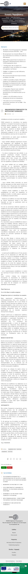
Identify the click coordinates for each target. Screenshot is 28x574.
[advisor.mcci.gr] (20, 459)
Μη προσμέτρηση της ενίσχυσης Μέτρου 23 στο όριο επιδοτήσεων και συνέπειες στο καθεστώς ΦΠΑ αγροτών (15, 55)
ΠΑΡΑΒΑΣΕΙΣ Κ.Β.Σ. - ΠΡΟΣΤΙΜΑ (14, 449)
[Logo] (14, 517)
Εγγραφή (14, 555)
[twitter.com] (7, 459)
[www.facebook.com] (10, 459)
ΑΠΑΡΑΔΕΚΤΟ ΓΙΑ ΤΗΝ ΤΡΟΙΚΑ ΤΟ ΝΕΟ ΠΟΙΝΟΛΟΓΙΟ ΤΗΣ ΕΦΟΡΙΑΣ (12, 494)
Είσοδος (14, 552)
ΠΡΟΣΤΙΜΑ (10, 451)
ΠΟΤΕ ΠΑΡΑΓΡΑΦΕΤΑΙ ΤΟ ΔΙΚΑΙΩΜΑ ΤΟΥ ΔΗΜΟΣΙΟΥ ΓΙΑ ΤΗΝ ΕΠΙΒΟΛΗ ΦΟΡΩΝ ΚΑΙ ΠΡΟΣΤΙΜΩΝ (13, 489)
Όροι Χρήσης (19, 561)
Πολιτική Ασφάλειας (10, 561)
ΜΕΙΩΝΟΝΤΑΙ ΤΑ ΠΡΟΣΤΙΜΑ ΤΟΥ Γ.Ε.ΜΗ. (13, 484)
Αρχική (7, 17)
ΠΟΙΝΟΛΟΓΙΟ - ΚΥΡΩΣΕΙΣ (7, 20)
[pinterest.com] (14, 459)
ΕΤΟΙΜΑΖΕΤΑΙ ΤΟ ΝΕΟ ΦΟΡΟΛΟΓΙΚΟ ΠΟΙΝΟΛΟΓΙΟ (12, 503)
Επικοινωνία (14, 535)
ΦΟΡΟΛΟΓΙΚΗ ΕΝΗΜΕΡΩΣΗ (19, 18)
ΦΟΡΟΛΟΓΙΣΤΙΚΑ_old (6, 18)
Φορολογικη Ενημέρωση (19, 31)
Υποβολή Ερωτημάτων (14, 545)
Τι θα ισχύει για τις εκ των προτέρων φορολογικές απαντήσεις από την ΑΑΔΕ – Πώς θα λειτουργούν (14, 102)
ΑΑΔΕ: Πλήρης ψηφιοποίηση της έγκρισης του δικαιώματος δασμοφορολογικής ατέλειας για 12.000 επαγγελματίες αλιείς (14, 61)
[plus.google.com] (17, 459)
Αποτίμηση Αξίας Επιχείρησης (14, 542)
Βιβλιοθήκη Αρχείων (15, 17)
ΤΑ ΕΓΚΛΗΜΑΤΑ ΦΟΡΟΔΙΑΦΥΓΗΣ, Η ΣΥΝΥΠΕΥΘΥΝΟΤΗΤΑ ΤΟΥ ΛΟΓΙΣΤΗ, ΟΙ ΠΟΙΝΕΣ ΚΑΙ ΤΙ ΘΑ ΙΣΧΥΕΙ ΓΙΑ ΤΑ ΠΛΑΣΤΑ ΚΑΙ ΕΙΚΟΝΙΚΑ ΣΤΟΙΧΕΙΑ (14, 479)
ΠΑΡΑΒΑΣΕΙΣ (4, 451)
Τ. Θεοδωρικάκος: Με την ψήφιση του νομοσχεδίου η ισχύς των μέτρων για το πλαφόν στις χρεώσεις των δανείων (15, 67)
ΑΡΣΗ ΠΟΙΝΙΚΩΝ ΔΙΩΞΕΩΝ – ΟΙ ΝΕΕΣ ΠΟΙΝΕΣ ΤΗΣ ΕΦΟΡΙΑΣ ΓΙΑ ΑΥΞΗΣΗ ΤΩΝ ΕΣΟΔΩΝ (14, 499)
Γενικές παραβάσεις (19, 20)
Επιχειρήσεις (14, 32)
